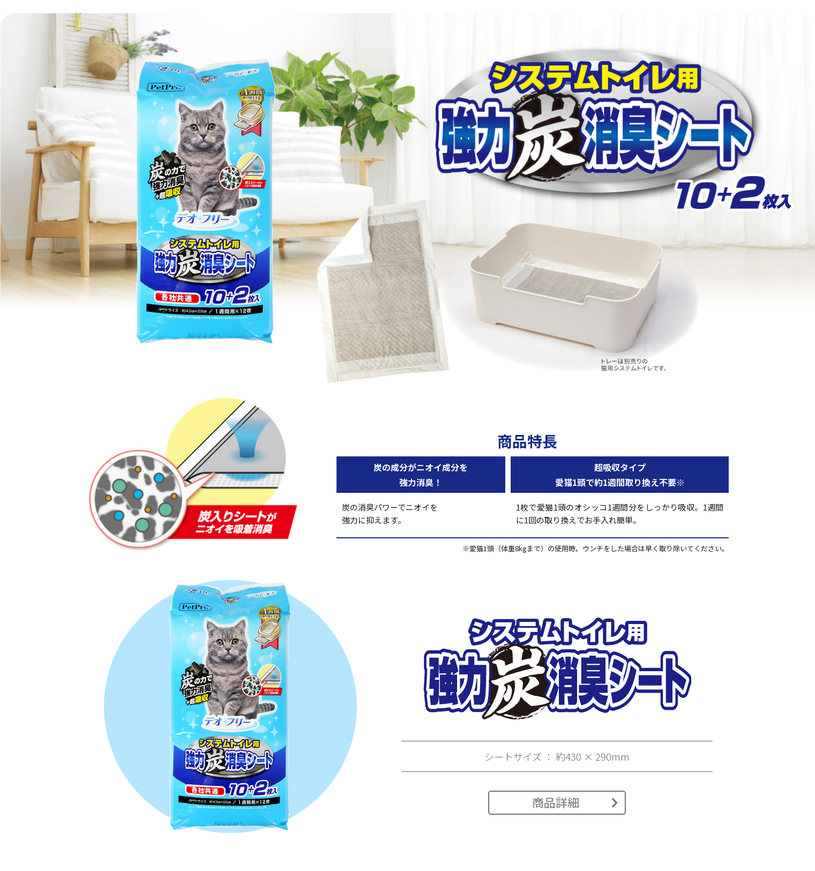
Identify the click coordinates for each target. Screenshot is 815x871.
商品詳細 (575, 801)
